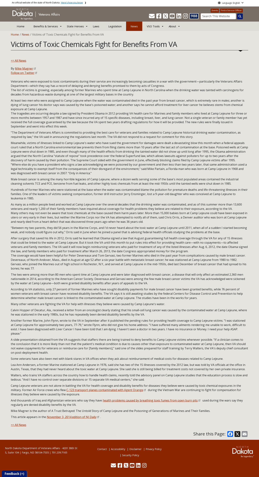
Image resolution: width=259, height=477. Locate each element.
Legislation (115, 26)
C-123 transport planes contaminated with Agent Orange (104, 390)
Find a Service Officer (231, 10)
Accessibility (118, 449)
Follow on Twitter (22, 73)
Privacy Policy (154, 449)
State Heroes (75, 26)
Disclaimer (135, 449)
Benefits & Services (45, 26)
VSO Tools (153, 26)
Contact (102, 449)
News (134, 26)
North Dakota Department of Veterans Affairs (32, 448)
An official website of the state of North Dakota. (47, 2)
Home (20, 26)
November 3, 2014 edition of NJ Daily (71, 417)
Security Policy (130, 455)
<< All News (18, 61)
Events (215, 10)
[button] (152, 17)
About (172, 26)
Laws (96, 26)
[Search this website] (240, 16)
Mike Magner (24, 68)
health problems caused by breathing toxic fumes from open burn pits (150, 400)
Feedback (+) (14, 474)
